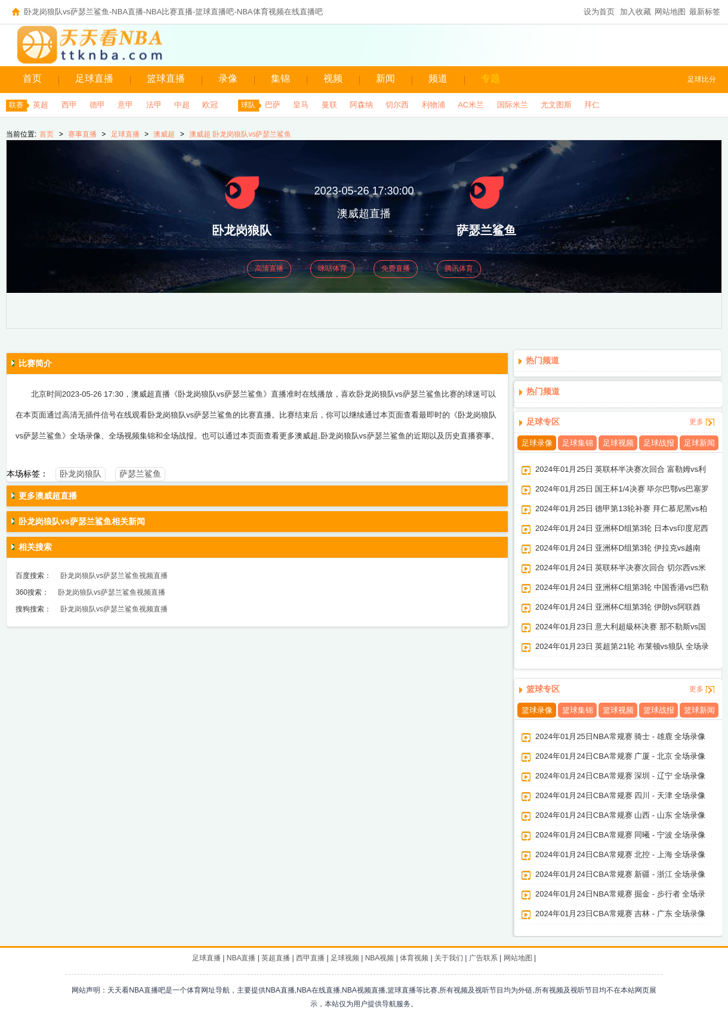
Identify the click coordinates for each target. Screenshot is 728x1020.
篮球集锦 (577, 710)
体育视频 (414, 958)
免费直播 (395, 268)
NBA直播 (241, 958)
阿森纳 (361, 104)
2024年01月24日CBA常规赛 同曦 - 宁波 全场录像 (620, 834)
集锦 (280, 78)
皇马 (301, 104)
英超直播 (275, 958)
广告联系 (483, 958)
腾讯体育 (459, 268)
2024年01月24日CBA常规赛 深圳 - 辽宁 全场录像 (620, 775)
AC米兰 (471, 104)
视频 (333, 78)
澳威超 (164, 134)
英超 (40, 104)
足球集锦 (577, 442)
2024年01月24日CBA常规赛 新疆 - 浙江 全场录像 (620, 874)
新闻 (385, 78)
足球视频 (618, 442)
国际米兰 (512, 104)
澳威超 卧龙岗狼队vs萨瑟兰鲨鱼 (240, 134)
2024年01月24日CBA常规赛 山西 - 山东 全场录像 (620, 815)
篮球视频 (618, 710)
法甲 (154, 104)
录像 (227, 78)
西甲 (69, 104)
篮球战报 (658, 710)
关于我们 (448, 958)
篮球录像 (537, 710)
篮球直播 (166, 78)
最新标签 (704, 11)
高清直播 (269, 268)
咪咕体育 (332, 268)
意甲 (125, 104)
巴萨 (272, 104)
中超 (182, 104)
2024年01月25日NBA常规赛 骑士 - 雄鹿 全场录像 (620, 736)
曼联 (329, 104)
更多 (696, 422)
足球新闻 (699, 442)
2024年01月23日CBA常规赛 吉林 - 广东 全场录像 (620, 913)
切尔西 (397, 104)
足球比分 (701, 79)
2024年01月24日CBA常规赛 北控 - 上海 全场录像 (620, 854)
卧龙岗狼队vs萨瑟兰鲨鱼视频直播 (114, 575)
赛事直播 (82, 134)
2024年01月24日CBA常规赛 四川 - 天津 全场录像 (620, 795)
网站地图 (670, 11)
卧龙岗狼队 (80, 473)
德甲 (97, 104)
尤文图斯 (556, 104)
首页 (32, 78)
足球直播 (94, 78)
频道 (438, 78)
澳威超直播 (364, 214)
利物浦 (433, 104)
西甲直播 (310, 958)
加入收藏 (635, 11)
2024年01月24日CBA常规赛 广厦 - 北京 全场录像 (620, 756)
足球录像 (537, 442)
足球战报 (658, 442)
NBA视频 (379, 958)
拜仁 (592, 104)
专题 (490, 78)
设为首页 (599, 11)
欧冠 (210, 104)
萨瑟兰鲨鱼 (140, 473)
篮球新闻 (699, 710)
